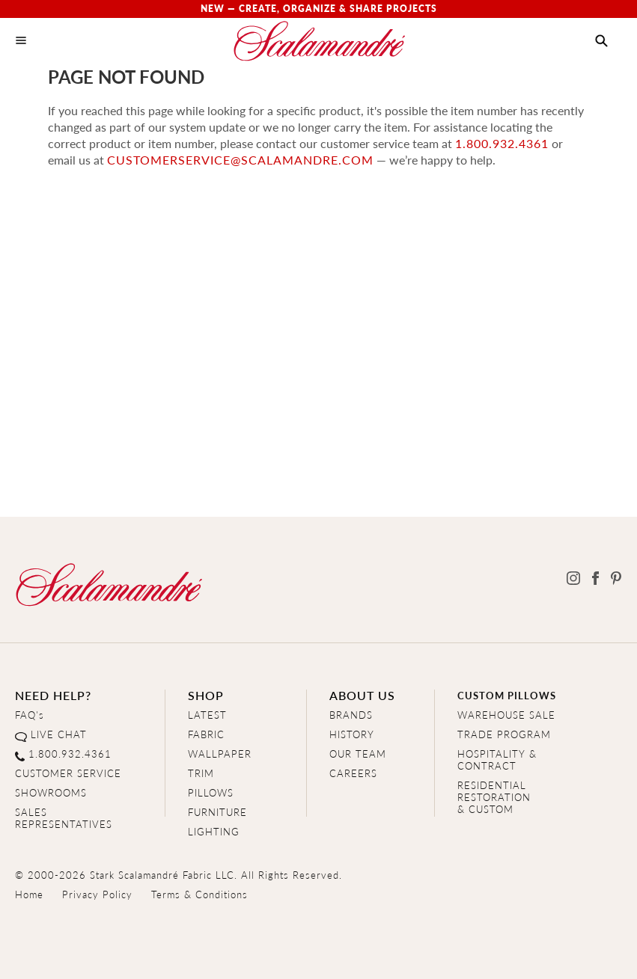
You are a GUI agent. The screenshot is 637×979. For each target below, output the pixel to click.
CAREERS (353, 773)
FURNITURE (217, 812)
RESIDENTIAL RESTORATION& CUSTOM (494, 797)
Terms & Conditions (199, 894)
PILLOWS (211, 792)
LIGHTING (214, 831)
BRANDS (351, 715)
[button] (601, 41)
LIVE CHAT (59, 734)
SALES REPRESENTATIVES (63, 818)
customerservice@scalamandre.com (240, 159)
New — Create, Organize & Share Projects (319, 8)
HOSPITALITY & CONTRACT (497, 759)
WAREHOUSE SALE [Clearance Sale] (506, 715)
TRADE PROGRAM (504, 734)
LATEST (207, 715)
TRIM (201, 773)
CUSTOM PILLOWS (506, 695)
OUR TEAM (357, 753)
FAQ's (29, 715)
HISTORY (351, 734)
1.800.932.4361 (502, 143)
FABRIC (206, 734)
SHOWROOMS (51, 792)
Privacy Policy (97, 894)
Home (29, 894)
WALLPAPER (220, 753)
